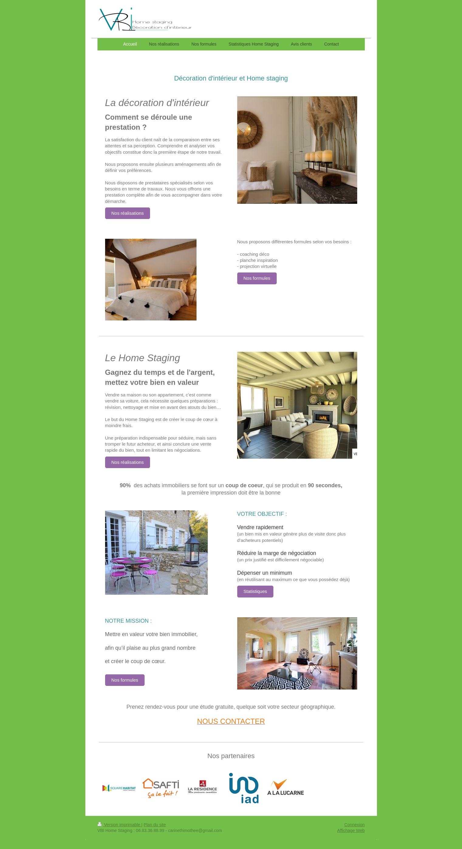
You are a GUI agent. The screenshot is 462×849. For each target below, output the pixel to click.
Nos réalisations (127, 213)
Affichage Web (351, 830)
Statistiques (255, 591)
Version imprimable (120, 824)
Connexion (354, 824)
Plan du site (155, 824)
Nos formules (257, 278)
